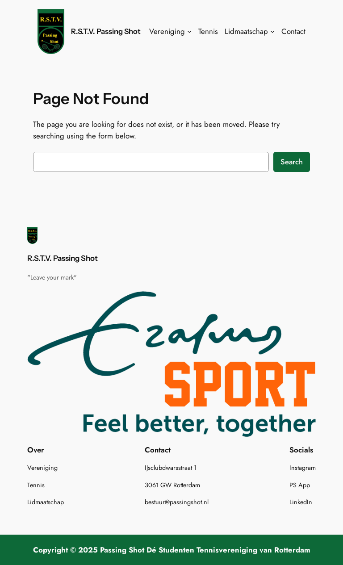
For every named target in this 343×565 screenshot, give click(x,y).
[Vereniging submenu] (189, 31)
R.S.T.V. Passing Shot (106, 31)
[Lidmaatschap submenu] (272, 31)
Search (291, 161)
